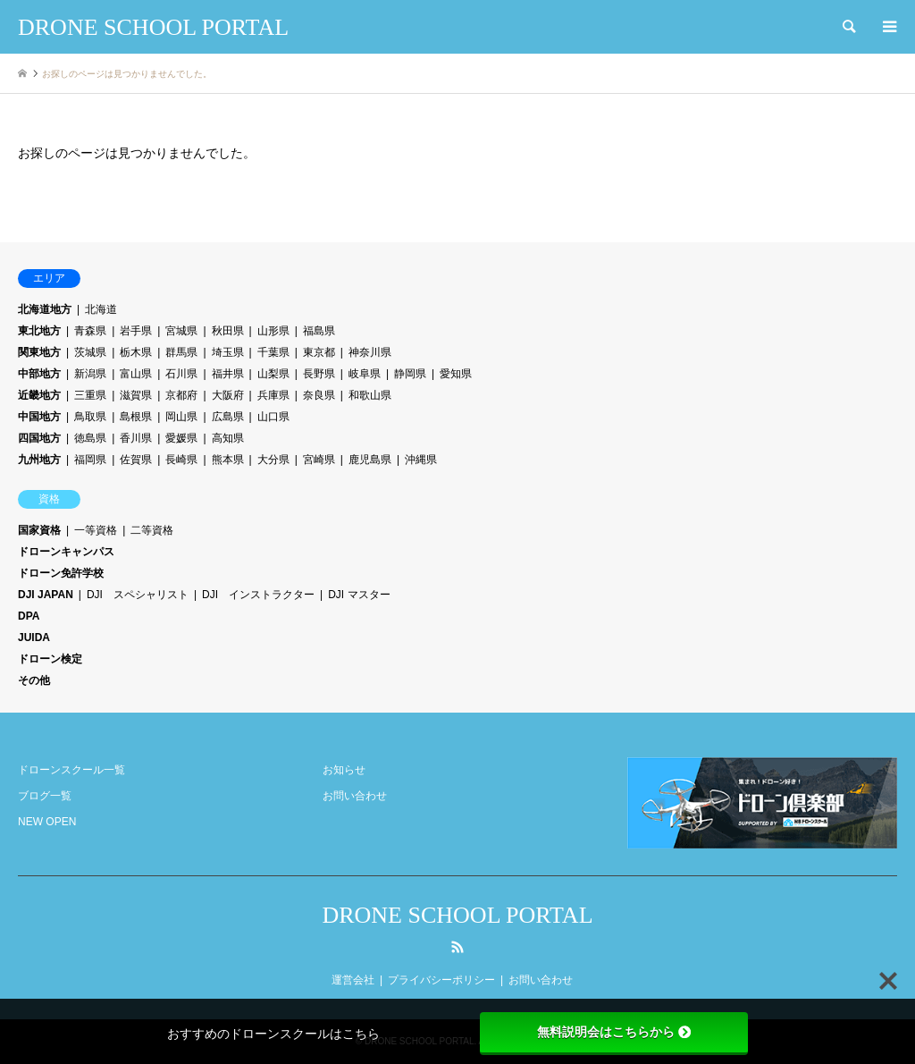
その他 (34, 680)
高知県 (228, 438)
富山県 (136, 373)
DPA (28, 616)
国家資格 (39, 530)
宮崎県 (319, 459)
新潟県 (90, 373)
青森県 (90, 331)
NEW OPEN (47, 821)
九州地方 (39, 459)
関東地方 (39, 352)
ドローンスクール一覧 (71, 770)
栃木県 (136, 352)
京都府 (181, 395)
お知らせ (344, 770)
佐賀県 (136, 459)
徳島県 (90, 438)
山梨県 (273, 373)
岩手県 (136, 331)
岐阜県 (364, 373)
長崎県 (181, 459)
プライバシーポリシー (441, 980)
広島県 (228, 416)
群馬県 (181, 352)
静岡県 (410, 373)
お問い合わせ (355, 796)
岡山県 (181, 416)
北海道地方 (44, 309)
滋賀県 (136, 395)
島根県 (136, 416)
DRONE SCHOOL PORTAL (457, 915)
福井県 (228, 373)
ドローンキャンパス (66, 551)
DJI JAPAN (45, 594)
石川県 (181, 373)
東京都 (319, 352)
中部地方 (39, 373)
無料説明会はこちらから (614, 1032)
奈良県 (319, 395)
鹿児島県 (369, 459)
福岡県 (90, 459)
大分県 (273, 459)
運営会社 (353, 980)
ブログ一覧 (44, 796)
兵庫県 (273, 395)
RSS (457, 947)
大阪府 (228, 395)
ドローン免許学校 (61, 573)
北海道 (101, 309)
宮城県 (181, 331)
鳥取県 (90, 416)
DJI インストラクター (258, 594)
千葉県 (273, 352)
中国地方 (39, 416)
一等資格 (95, 530)
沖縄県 (421, 459)
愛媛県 (181, 438)
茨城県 (90, 352)
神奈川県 (369, 352)
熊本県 (228, 459)
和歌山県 (369, 395)
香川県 (136, 438)
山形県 (273, 331)
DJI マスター (359, 594)
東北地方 (39, 331)
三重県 (90, 395)
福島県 (319, 331)
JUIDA (34, 637)
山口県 (273, 416)
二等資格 (151, 530)
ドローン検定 (50, 659)
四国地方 (39, 438)
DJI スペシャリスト (138, 594)
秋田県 (228, 331)
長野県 (319, 373)
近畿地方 (39, 395)
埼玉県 (228, 352)
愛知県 (456, 373)
